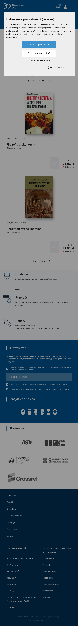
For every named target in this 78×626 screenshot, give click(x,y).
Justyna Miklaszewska (16, 138)
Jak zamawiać (12, 571)
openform (44, 619)
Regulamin (11, 577)
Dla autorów (11, 509)
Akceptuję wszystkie (39, 44)
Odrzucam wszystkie (39, 53)
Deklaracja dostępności (16, 548)
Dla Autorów (12, 564)
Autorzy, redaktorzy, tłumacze (19, 558)
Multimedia (48, 590)
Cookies (10, 607)
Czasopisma (48, 558)
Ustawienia (55, 67)
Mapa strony (11, 584)
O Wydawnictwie (14, 515)
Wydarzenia (11, 495)
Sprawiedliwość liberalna (24, 229)
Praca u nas (11, 529)
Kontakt (9, 536)
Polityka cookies (50, 571)
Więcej (30, 370)
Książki (9, 502)
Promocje (10, 522)
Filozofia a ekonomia (21, 144)
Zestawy (10, 590)
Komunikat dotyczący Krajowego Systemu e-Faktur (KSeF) (21, 599)
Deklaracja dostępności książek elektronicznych (57, 550)
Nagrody (47, 564)
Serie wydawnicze (51, 584)
